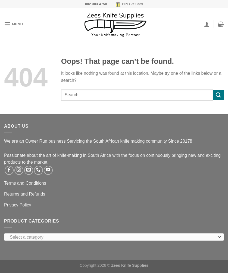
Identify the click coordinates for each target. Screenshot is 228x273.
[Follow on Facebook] (9, 170)
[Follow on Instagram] (18, 170)
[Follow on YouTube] (48, 170)
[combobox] (114, 237)
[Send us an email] (28, 170)
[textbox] (113, 237)
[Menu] (13, 24)
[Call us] (38, 170)
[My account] (207, 24)
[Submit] (218, 95)
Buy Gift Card (129, 4)
